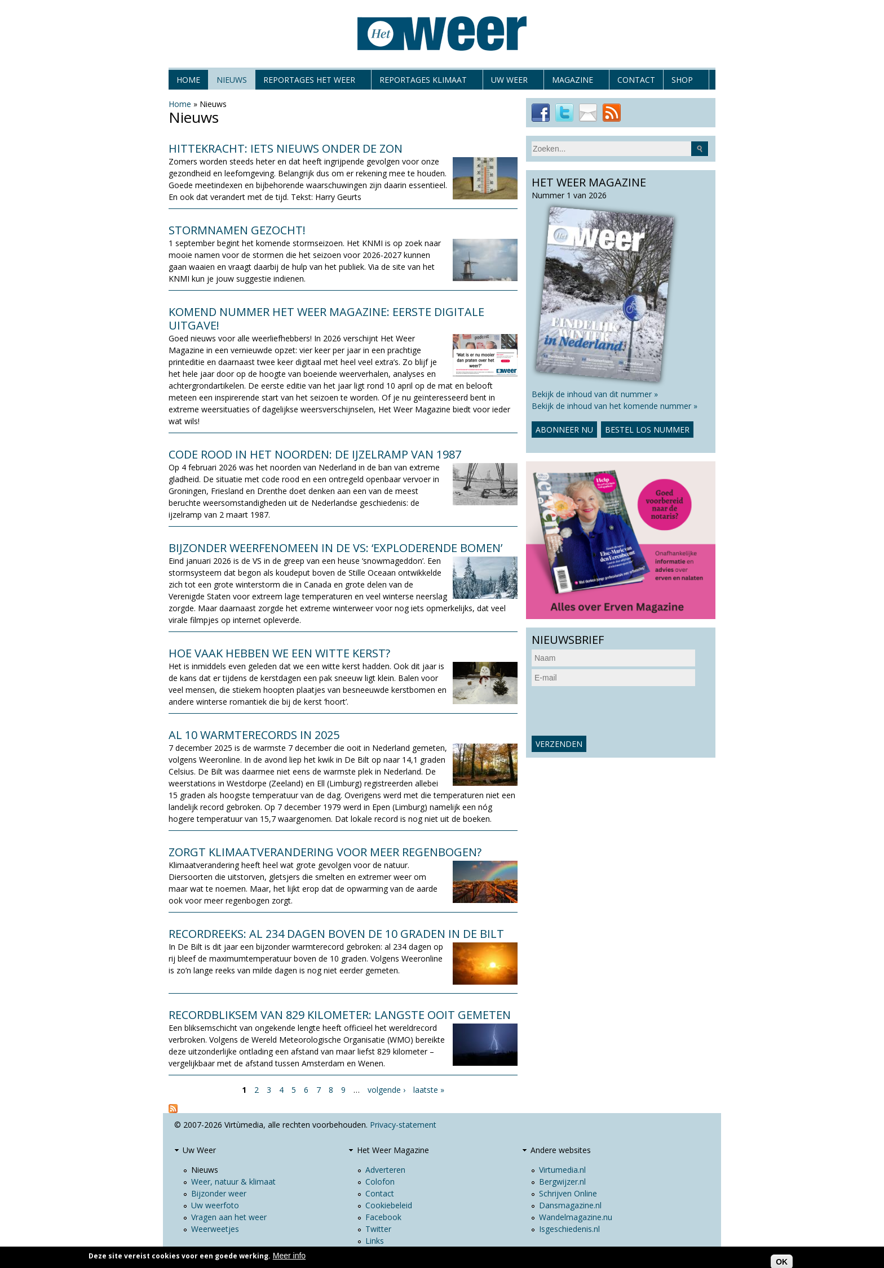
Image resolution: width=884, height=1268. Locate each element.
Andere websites (561, 1150)
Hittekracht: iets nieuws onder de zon (286, 148)
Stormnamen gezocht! (237, 230)
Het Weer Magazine (393, 1150)
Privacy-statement (403, 1124)
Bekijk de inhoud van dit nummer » (595, 394)
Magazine (572, 82)
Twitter (378, 1228)
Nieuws (231, 79)
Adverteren (385, 1169)
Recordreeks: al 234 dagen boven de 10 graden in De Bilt (336, 933)
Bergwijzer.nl (562, 1181)
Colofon (380, 1181)
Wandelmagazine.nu (575, 1217)
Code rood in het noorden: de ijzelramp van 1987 (315, 454)
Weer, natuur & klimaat (233, 1181)
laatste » (428, 1089)
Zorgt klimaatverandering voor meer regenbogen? (325, 852)
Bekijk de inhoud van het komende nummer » (614, 406)
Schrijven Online (568, 1193)
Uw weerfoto (215, 1205)
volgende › (386, 1089)
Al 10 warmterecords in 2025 (254, 734)
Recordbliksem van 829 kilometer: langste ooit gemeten (340, 1014)
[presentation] (617, 711)
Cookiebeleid (388, 1205)
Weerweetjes (215, 1228)
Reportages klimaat (423, 82)
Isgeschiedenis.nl (569, 1228)
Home (188, 79)
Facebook (383, 1217)
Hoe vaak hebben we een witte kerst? (279, 653)
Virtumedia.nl (562, 1169)
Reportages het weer (309, 82)
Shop (682, 82)
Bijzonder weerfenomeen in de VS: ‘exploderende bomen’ (335, 547)
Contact (636, 79)
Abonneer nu (564, 429)
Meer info (289, 1255)
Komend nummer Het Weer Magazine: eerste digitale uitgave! (326, 318)
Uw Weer (509, 82)
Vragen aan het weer (229, 1217)
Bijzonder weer (218, 1193)
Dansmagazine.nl (570, 1205)
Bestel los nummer (647, 429)
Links (374, 1240)
